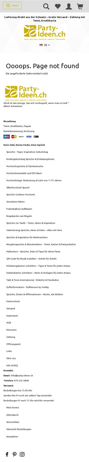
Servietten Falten (15, 201)
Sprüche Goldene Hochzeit (20, 194)
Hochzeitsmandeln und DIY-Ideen (24, 173)
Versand (10, 308)
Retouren (11, 329)
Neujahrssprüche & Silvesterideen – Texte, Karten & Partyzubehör (41, 244)
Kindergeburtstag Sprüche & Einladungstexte (30, 159)
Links (9, 351)
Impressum (12, 315)
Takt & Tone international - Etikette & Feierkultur (32, 280)
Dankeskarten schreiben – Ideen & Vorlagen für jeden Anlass (38, 273)
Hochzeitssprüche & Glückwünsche (24, 166)
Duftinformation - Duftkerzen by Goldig (27, 287)
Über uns (11, 358)
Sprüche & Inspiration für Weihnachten (27, 237)
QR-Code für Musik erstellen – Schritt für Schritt (31, 258)
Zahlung (10, 337)
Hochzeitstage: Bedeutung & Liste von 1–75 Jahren (34, 180)
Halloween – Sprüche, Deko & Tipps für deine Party (33, 251)
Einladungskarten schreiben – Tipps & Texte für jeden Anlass (38, 266)
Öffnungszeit (13, 344)
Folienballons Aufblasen (19, 209)
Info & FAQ (12, 365)
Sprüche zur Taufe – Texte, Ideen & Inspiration (30, 223)
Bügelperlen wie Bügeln (19, 216)
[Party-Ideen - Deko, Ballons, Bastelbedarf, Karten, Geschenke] (44, 32)
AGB (8, 322)
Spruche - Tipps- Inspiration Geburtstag (27, 152)
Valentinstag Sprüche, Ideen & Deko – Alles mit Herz (34, 230)
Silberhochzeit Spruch (18, 187)
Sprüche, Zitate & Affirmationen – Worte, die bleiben (34, 294)
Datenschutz (13, 301)
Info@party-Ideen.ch (22, 375)
